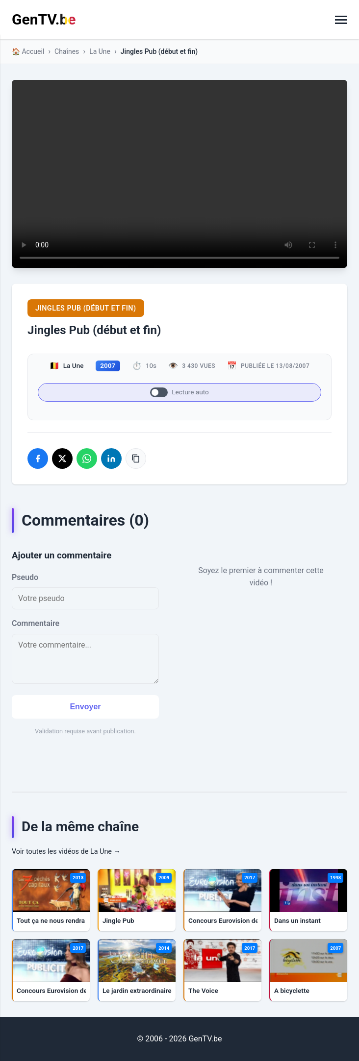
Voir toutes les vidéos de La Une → (66, 851)
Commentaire (35, 623)
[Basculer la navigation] (341, 20)
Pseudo (25, 577)
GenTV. (44, 19)
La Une (99, 51)
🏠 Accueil (28, 51)
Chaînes (66, 51)
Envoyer (85, 706)
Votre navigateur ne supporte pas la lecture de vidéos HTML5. (179, 174)
